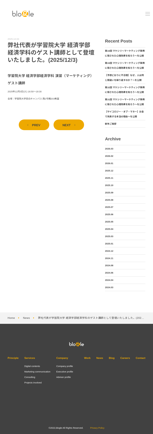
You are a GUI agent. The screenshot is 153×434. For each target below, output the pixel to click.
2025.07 (109, 207)
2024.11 (109, 258)
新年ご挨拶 (110, 124)
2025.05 (109, 221)
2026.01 (109, 163)
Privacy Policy (97, 428)
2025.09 (109, 192)
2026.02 (109, 156)
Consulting (29, 377)
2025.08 (109, 200)
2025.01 (109, 243)
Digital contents (32, 366)
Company (62, 358)
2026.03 (109, 148)
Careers (125, 358)
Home (11, 318)
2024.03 (109, 287)
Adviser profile (63, 377)
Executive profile (64, 371)
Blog (112, 358)
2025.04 (109, 229)
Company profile (64, 366)
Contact (140, 358)
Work (87, 358)
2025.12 (109, 170)
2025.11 (109, 178)
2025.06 (109, 214)
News (26, 318)
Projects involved (32, 382)
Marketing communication (37, 371)
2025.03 (109, 236)
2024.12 (109, 251)
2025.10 (109, 185)
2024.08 (109, 265)
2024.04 (109, 280)
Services (29, 358)
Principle (13, 358)
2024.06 (109, 272)
